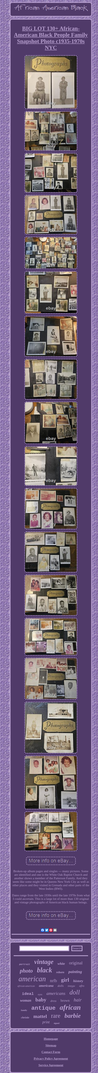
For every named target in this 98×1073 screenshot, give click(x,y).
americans (55, 993)
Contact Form (51, 1052)
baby (40, 999)
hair (78, 999)
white (61, 963)
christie (25, 1017)
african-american (26, 986)
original (75, 962)
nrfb (53, 980)
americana (46, 985)
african (70, 1007)
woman (25, 1000)
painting (75, 972)
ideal (28, 994)
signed (56, 1023)
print (46, 1022)
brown (65, 1000)
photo (26, 971)
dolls (61, 985)
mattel (40, 1016)
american (32, 979)
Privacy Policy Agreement (51, 1058)
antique (43, 1008)
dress (53, 1000)
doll (74, 992)
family (24, 1010)
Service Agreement (50, 1065)
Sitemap (50, 1045)
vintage (43, 961)
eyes (40, 994)
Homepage (51, 1038)
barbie (73, 1015)
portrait (24, 964)
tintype (71, 985)
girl (65, 980)
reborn (60, 972)
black (44, 970)
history (78, 981)
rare (55, 1015)
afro (81, 985)
